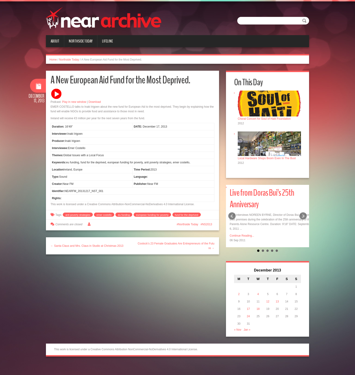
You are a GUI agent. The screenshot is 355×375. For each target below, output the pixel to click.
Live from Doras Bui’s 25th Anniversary (262, 198)
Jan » (247, 329)
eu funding (124, 214)
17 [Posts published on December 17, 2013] (248, 309)
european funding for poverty (152, 214)
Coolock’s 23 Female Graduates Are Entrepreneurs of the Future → (176, 246)
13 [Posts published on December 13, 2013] (277, 301)
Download (95, 102)
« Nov (237, 329)
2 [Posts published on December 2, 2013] (239, 294)
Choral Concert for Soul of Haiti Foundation (264, 118)
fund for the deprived (186, 214)
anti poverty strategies (77, 214)
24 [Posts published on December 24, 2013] (248, 316)
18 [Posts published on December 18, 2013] (257, 309)
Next (303, 216)
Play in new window (74, 102)
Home (53, 59)
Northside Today (81, 41)
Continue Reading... (242, 235)
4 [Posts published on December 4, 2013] (258, 294)
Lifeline (107, 41)
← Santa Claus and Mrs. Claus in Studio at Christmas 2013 (87, 245)
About (55, 41)
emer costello (103, 214)
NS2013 (207, 224)
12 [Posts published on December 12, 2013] (267, 301)
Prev (232, 216)
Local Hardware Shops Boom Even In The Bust (267, 158)
